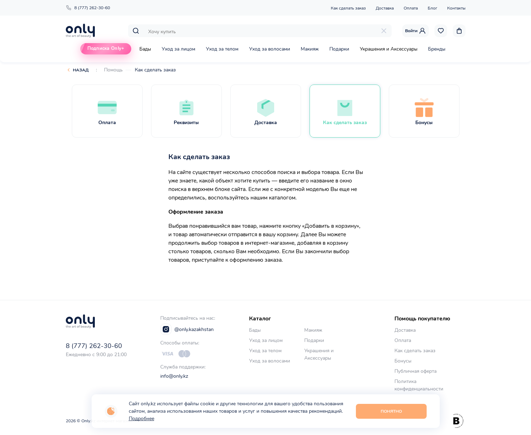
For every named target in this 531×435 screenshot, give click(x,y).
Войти (415, 30)
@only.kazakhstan (187, 329)
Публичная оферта (415, 371)
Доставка (385, 8)
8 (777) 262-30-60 (88, 8)
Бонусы (402, 361)
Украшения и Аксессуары (388, 49)
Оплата (411, 8)
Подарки (339, 49)
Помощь (113, 69)
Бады (145, 49)
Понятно (391, 411)
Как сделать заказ (348, 8)
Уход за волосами (269, 49)
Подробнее (141, 418)
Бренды (436, 49)
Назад (81, 70)
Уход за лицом (178, 49)
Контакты (456, 8)
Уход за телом (222, 49)
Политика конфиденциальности (418, 385)
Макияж (310, 49)
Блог (432, 8)
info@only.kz (174, 376)
